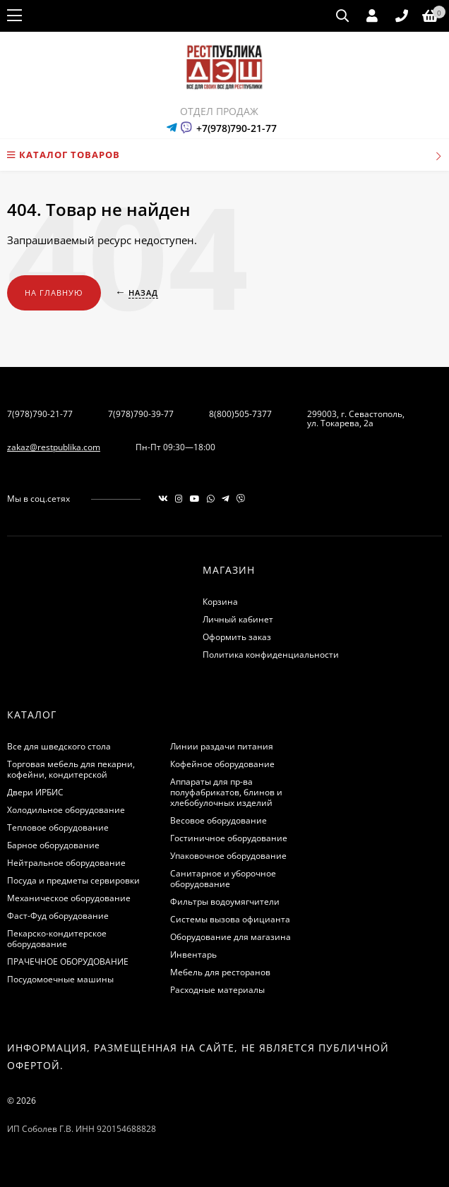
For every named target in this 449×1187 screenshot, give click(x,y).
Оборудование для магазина (230, 937)
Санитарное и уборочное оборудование (223, 878)
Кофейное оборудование (222, 764)
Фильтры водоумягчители (225, 902)
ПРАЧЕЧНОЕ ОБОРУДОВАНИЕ (67, 962)
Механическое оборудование (69, 898)
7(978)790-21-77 (40, 414)
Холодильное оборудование (66, 810)
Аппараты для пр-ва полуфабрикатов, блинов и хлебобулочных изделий (226, 792)
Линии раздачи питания (221, 746)
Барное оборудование (53, 845)
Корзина (220, 602)
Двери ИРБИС (35, 792)
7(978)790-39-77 (141, 414)
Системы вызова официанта (230, 919)
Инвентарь (193, 954)
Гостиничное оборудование (228, 838)
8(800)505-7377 (240, 414)
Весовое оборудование (218, 820)
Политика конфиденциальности (271, 655)
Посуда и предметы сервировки (73, 880)
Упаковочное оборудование (228, 856)
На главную (54, 292)
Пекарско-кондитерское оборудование (57, 938)
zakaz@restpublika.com (53, 447)
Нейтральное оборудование (66, 863)
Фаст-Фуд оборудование (58, 916)
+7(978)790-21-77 (236, 128)
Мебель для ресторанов (220, 972)
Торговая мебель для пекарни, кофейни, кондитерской (71, 769)
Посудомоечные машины (60, 979)
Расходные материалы (217, 990)
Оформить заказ (237, 637)
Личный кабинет (238, 619)
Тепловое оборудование (58, 827)
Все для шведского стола (59, 746)
